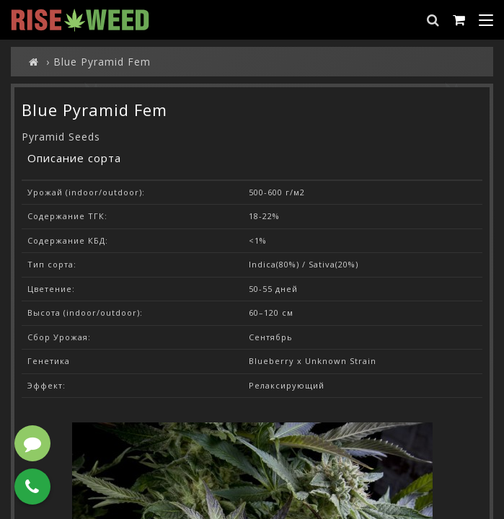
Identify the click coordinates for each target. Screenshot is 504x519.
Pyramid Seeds (61, 136)
